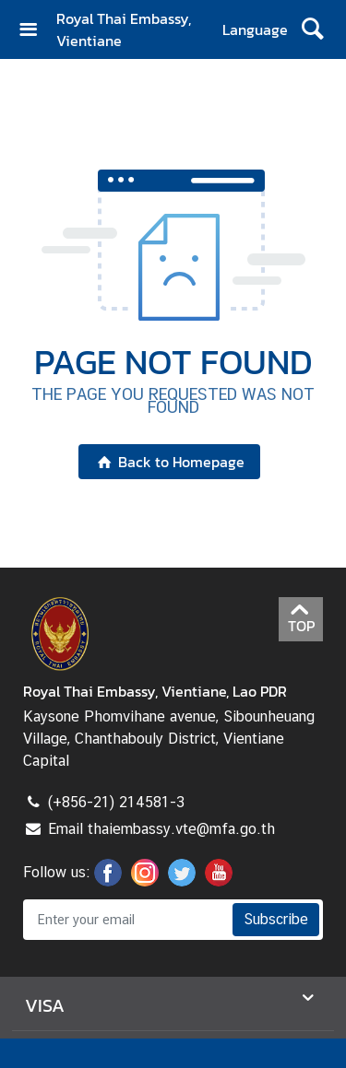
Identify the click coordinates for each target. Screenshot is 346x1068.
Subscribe (276, 919)
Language (255, 29)
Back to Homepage (169, 462)
